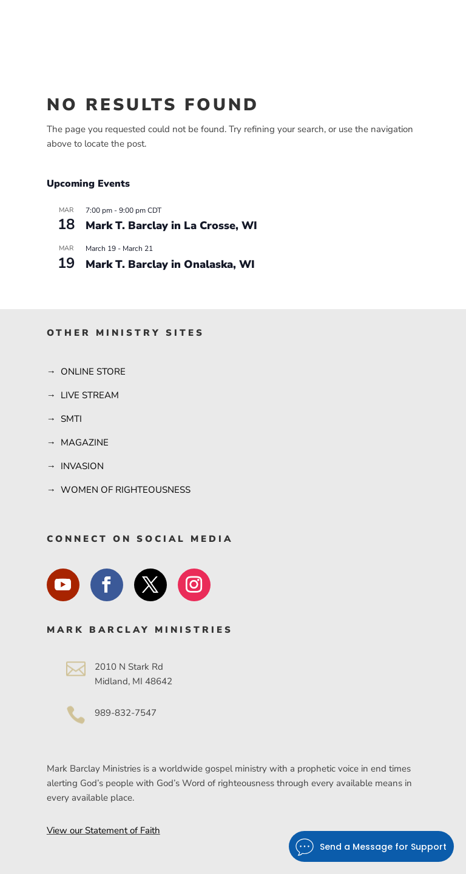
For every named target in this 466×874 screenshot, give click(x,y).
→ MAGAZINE (78, 442)
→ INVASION (75, 466)
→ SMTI (64, 419)
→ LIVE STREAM (83, 395)
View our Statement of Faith (103, 830)
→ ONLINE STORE (86, 371)
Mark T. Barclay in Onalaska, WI (170, 264)
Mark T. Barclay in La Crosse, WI (171, 225)
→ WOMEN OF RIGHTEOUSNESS (119, 490)
